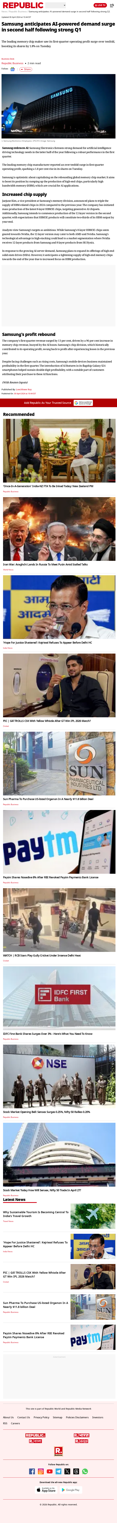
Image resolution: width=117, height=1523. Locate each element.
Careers (15, 1423)
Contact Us (23, 1417)
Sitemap (57, 1417)
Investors (97, 1417)
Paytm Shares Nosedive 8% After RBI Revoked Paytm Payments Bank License (50, 877)
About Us (8, 1417)
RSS (5, 1423)
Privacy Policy (41, 1417)
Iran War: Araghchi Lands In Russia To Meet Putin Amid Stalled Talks (45, 565)
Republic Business (12, 63)
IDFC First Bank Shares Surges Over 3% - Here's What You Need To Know (47, 1034)
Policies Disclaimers (77, 1417)
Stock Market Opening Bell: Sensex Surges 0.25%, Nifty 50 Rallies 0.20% (46, 1112)
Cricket (6, 726)
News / (5, 12)
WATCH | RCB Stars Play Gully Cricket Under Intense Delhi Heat (42, 956)
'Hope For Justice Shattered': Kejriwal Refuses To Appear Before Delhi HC (47, 643)
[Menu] (110, 5)
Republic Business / (18, 12)
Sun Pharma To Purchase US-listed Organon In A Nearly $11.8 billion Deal (48, 799)
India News (7, 648)
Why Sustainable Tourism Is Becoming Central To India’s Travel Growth (36, 1214)
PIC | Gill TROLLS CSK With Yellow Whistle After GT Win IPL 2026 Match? (47, 721)
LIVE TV (100, 5)
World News (8, 570)
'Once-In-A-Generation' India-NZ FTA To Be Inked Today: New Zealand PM (48, 486)
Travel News (8, 1221)
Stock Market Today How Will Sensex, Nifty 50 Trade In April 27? (42, 1190)
